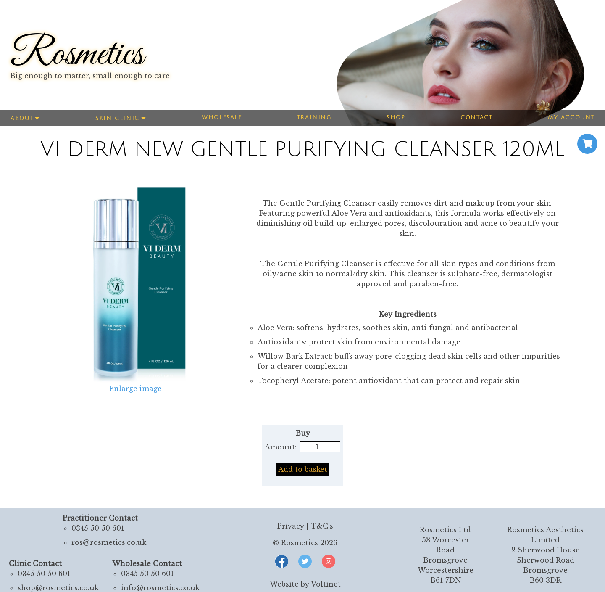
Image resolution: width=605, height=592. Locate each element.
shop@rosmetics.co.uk (58, 588)
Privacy (290, 526)
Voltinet (326, 584)
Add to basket (302, 469)
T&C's (322, 526)
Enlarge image (135, 388)
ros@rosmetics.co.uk (108, 542)
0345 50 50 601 (97, 528)
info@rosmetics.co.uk (160, 588)
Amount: (281, 447)
